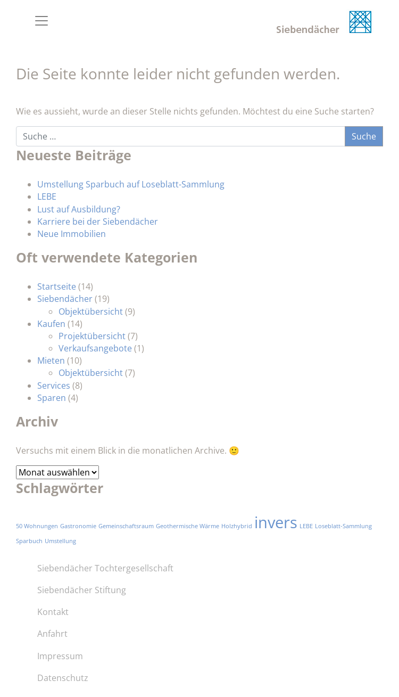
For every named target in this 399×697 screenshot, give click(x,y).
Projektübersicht (92, 336)
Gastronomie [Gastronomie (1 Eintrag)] (78, 526)
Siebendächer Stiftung (81, 590)
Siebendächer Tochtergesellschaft (105, 568)
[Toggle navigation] (41, 21)
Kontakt (53, 612)
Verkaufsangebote (95, 348)
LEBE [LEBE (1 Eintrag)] (306, 526)
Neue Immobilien (71, 234)
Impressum (60, 656)
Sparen (51, 398)
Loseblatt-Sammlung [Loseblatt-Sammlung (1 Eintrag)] (343, 526)
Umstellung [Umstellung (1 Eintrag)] (60, 541)
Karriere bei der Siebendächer (97, 221)
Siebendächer (65, 299)
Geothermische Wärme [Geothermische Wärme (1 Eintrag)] (187, 526)
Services (53, 385)
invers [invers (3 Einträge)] (275, 522)
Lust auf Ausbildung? (78, 209)
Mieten (51, 360)
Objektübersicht (91, 311)
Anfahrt (52, 633)
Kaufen (51, 324)
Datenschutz (62, 678)
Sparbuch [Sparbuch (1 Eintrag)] (29, 541)
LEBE (46, 196)
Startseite (56, 286)
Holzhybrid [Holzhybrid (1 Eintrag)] (236, 526)
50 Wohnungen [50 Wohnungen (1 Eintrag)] (37, 526)
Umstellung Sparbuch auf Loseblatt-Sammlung (131, 184)
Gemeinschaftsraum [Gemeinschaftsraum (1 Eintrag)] (126, 526)
